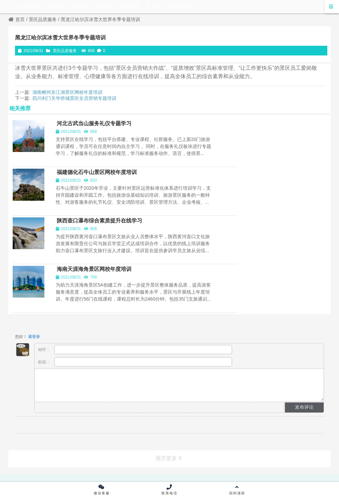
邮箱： (135, 274)
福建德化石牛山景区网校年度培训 (261, 128)
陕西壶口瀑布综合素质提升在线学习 (103, 178)
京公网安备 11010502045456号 (244, 430)
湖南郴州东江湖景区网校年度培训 (67, 92)
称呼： (135, 262)
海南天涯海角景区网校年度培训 (258, 178)
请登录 (34, 249)
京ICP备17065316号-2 (180, 430)
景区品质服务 (43, 19)
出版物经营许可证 (145, 403)
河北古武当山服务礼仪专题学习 (97, 128)
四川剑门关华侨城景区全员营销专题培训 (74, 98)
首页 (16, 19)
